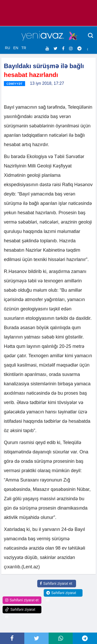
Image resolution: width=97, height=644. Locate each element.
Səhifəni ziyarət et (56, 583)
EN (15, 48)
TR (23, 48)
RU (7, 48)
